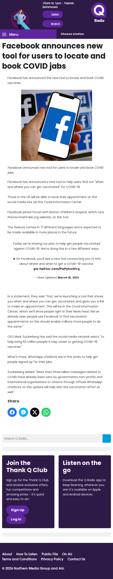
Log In (16, 519)
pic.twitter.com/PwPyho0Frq (57, 269)
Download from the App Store (79, 506)
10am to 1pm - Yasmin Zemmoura (58, 5)
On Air (67, 553)
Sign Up (17, 510)
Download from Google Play (79, 516)
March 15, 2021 (68, 278)
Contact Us (76, 558)
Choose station (72, 34)
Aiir (61, 568)
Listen (52, 14)
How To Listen (26, 553)
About (7, 553)
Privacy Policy (52, 558)
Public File (50, 553)
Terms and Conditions (19, 558)
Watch (53, 23)
